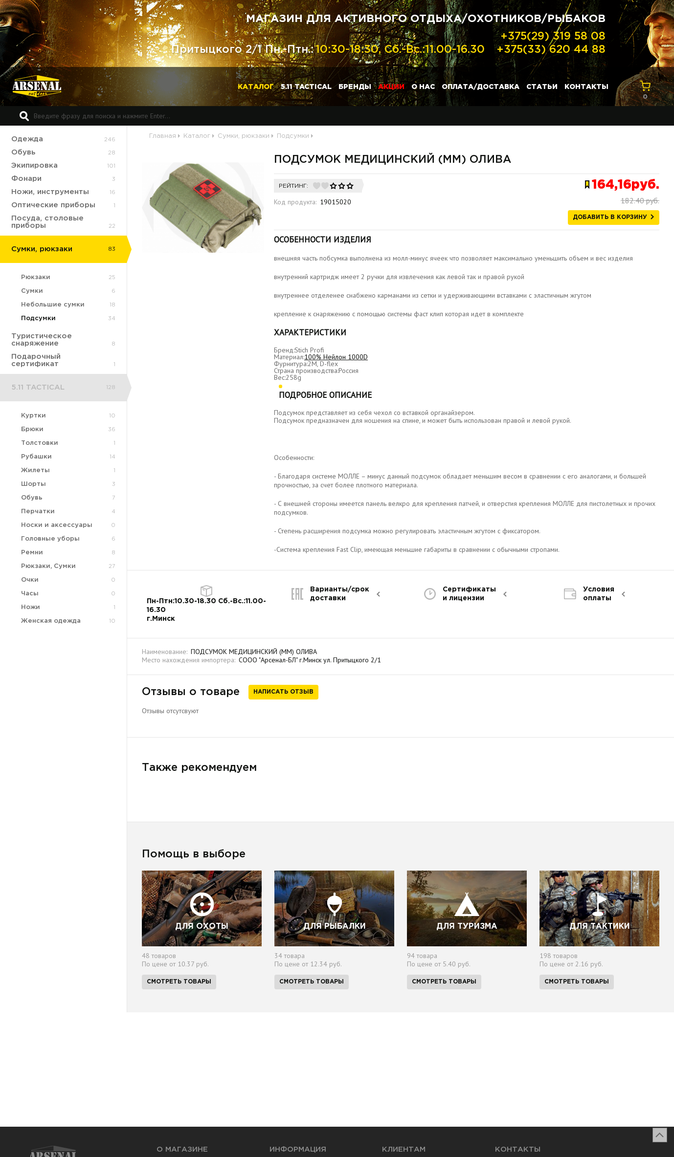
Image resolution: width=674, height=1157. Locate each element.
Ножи (30, 607)
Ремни (32, 552)
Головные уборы (50, 539)
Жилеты (35, 470)
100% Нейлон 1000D (336, 356)
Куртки (33, 415)
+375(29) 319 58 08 (553, 37)
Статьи (542, 87)
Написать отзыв (283, 692)
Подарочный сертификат (36, 360)
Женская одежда (51, 621)
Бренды (354, 87)
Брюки (32, 429)
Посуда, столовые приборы (47, 222)
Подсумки (38, 318)
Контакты (586, 87)
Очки (30, 580)
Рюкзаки (35, 277)
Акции (391, 87)
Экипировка (34, 165)
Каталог (256, 87)
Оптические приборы (53, 205)
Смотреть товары (179, 981)
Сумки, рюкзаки (41, 249)
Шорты (33, 484)
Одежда (27, 139)
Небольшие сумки (53, 304)
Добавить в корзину (610, 217)
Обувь (23, 152)
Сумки (32, 291)
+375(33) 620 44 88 (551, 50)
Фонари (26, 178)
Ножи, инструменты (50, 192)
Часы (30, 593)
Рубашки (36, 456)
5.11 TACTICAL (306, 87)
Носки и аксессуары (56, 525)
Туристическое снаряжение (41, 340)
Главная (162, 136)
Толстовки (39, 443)
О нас (423, 87)
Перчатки (38, 511)
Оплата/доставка (480, 87)
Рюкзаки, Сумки (48, 566)
